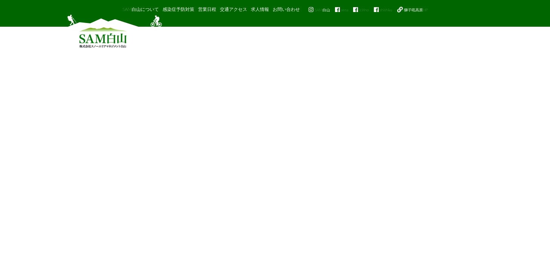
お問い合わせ (286, 9)
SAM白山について (141, 9)
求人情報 (260, 9)
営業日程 (207, 9)
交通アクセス (233, 9)
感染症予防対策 (178, 9)
